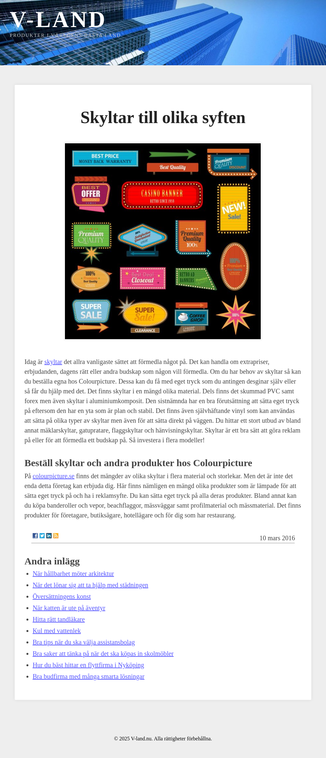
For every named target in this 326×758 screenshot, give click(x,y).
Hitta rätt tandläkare (59, 619)
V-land (58, 19)
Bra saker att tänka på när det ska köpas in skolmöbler (103, 653)
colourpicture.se (53, 476)
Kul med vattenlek (57, 630)
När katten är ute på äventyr (69, 607)
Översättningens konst (62, 596)
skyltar (53, 361)
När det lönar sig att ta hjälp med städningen (90, 585)
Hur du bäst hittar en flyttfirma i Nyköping (88, 665)
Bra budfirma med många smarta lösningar (89, 676)
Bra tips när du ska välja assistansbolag (84, 642)
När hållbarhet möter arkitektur (73, 573)
